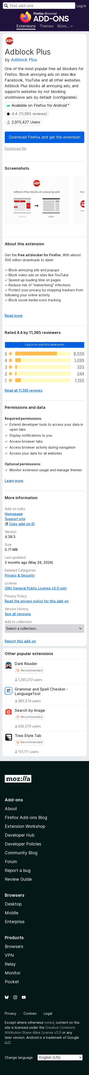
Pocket (12, 981)
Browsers (14, 946)
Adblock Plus (24, 59)
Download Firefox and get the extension (44, 137)
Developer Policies (23, 843)
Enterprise (14, 921)
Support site (15, 519)
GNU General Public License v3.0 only (36, 588)
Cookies (30, 1013)
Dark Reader (26, 663)
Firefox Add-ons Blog (26, 817)
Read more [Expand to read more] (14, 315)
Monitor (12, 972)
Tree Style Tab (28, 735)
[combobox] (39, 5)
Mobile (11, 912)
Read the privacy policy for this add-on (37, 601)
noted (49, 1022)
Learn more (14, 481)
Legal (48, 1013)
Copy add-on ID (20, 524)
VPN (9, 955)
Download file (15, 148)
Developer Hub (19, 835)
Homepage (14, 514)
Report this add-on (20, 641)
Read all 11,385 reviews (23, 390)
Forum (11, 861)
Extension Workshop (25, 826)
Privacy (10, 1013)
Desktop (13, 903)
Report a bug (18, 870)
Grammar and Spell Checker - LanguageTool (41, 691)
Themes (46, 26)
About (11, 808)
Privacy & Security (20, 575)
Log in (81, 6)
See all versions (18, 614)
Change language (19, 1057)
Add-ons (14, 799)
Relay (10, 964)
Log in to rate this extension (45, 344)
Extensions (26, 26)
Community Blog (21, 852)
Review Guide (18, 879)
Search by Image (30, 710)
